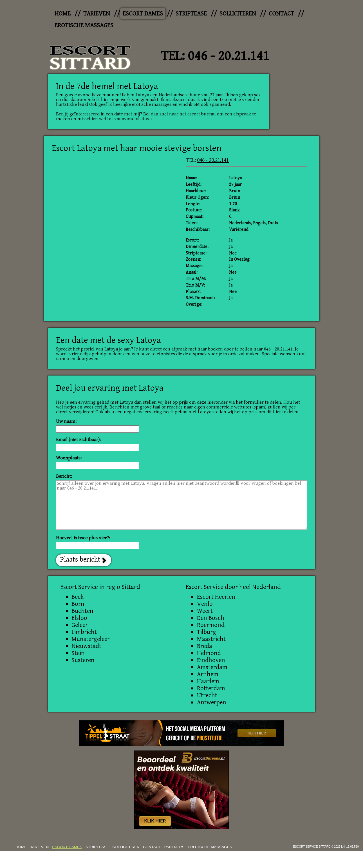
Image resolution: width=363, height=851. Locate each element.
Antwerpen (211, 702)
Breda (204, 646)
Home (63, 13)
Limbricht (84, 632)
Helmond (209, 653)
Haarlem (208, 681)
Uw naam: (66, 421)
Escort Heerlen (216, 596)
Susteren (83, 660)
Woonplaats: (69, 458)
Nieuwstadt (86, 646)
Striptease (191, 13)
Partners (174, 847)
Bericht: (64, 476)
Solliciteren (237, 13)
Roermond (211, 625)
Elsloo (79, 618)
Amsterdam (212, 667)
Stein (78, 653)
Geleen (80, 625)
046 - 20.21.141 (228, 56)
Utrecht (207, 695)
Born (77, 603)
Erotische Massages (84, 25)
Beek (77, 596)
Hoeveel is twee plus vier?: (83, 538)
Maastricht (211, 639)
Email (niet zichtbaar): (78, 439)
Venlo (205, 603)
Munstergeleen (91, 639)
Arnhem (207, 674)
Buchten (82, 611)
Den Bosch (210, 618)
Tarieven (96, 13)
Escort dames (143, 13)
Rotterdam (211, 688)
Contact (281, 13)
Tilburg (206, 632)
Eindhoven (211, 660)
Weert (205, 611)
